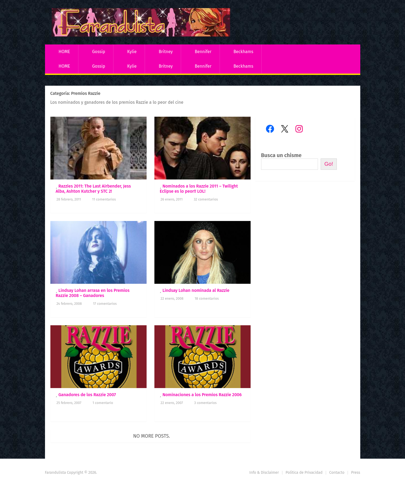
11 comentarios (104, 199)
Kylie (132, 51)
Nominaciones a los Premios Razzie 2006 (202, 394)
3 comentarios (205, 403)
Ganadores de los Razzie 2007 (87, 394)
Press (355, 472)
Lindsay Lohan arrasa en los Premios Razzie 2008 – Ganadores (93, 293)
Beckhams (243, 51)
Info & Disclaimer (264, 472)
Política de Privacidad (304, 472)
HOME (64, 51)
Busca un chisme (281, 155)
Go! (328, 164)
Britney (166, 51)
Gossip (98, 51)
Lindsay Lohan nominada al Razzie (195, 290)
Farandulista (55, 472)
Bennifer (203, 51)
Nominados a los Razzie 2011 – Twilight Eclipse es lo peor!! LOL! (199, 189)
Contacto (336, 472)
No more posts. (151, 436)
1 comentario (102, 403)
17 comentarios (105, 304)
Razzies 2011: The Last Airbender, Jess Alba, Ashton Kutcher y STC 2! (93, 189)
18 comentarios (207, 298)
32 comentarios (206, 199)
